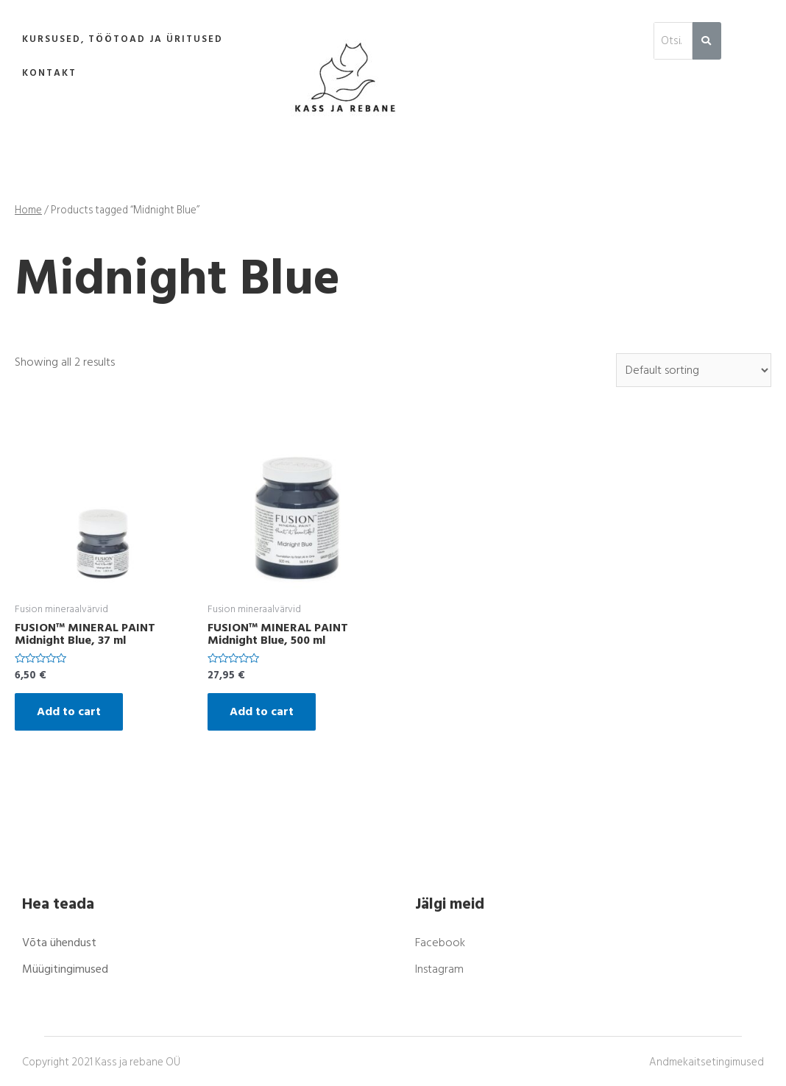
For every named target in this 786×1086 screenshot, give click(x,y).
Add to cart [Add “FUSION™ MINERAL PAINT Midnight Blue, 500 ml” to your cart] (262, 711)
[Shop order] (693, 370)
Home (28, 210)
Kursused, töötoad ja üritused (122, 39)
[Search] (707, 41)
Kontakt (49, 73)
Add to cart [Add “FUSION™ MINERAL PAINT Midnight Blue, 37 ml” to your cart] (69, 711)
